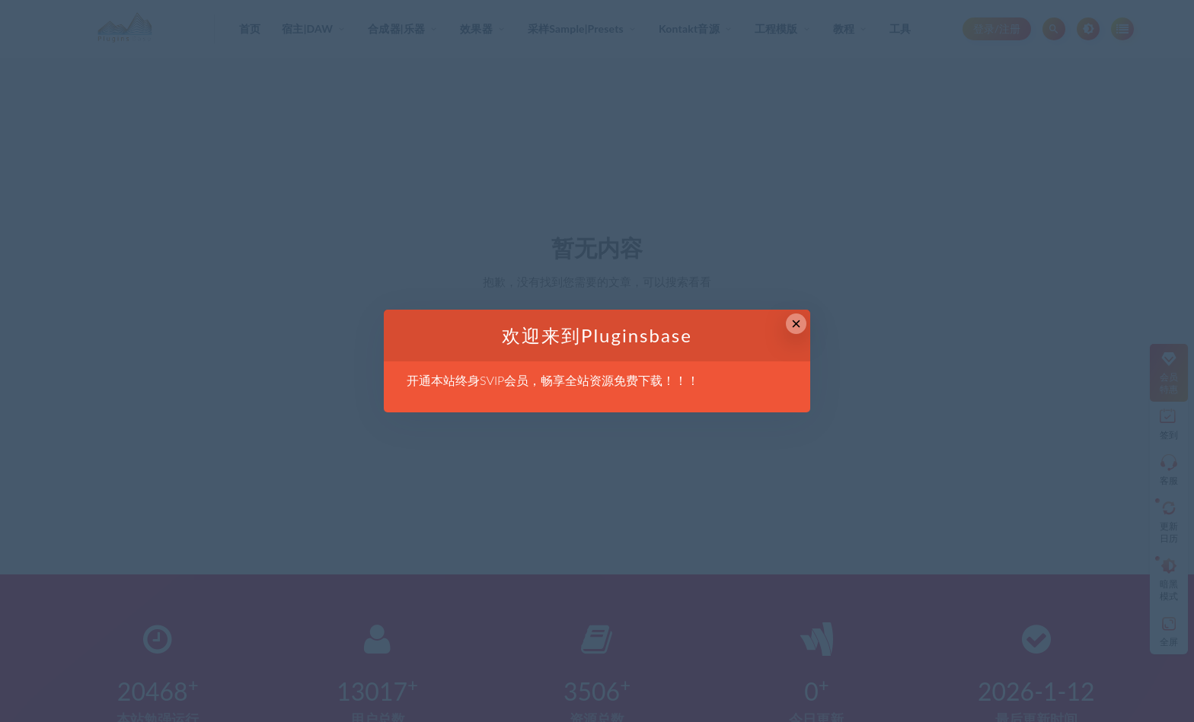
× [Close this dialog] (796, 323)
